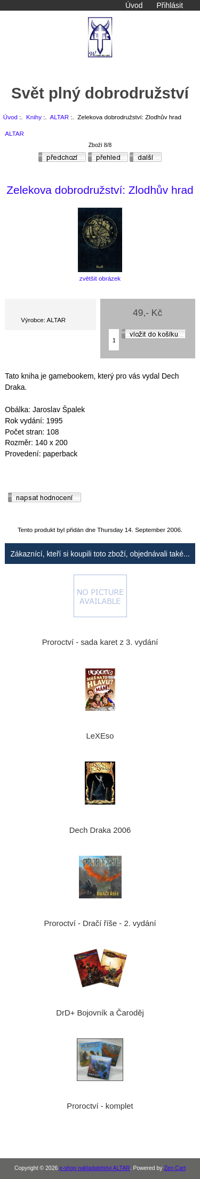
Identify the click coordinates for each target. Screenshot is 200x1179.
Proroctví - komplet (100, 1106)
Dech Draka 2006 (100, 830)
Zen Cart (175, 1168)
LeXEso (100, 736)
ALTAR (59, 116)
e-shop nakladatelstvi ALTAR (94, 1168)
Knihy (34, 116)
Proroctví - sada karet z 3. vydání (100, 642)
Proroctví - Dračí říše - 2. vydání (100, 923)
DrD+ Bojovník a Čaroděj (99, 1013)
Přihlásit (170, 5)
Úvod (133, 5)
